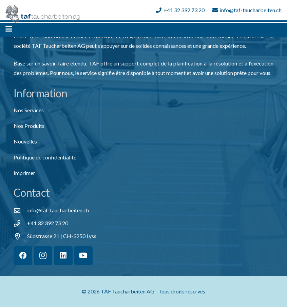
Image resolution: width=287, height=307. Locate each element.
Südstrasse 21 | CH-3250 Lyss (61, 236)
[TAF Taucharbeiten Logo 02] (42, 14)
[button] (9, 28)
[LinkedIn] (63, 255)
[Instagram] (43, 255)
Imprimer (24, 173)
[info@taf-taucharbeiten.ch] (20, 210)
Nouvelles (25, 141)
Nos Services (29, 110)
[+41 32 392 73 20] (20, 223)
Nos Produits (29, 125)
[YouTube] (83, 255)
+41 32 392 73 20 (47, 223)
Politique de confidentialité (45, 157)
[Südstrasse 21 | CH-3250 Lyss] (20, 236)
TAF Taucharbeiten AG (127, 291)
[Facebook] (23, 255)
